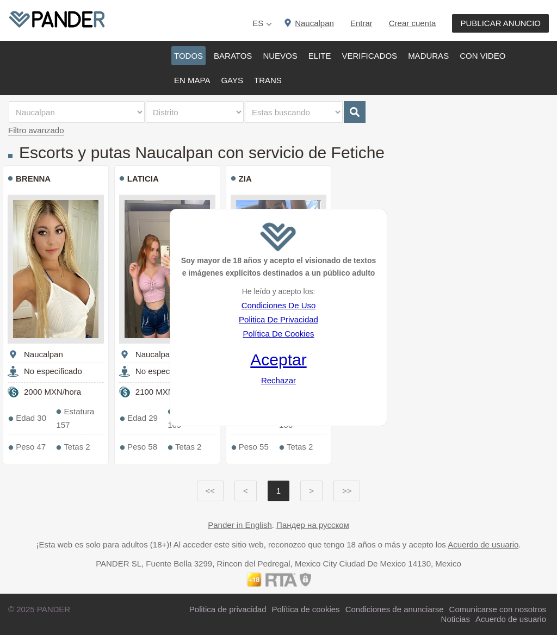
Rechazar (278, 380)
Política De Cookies (278, 333)
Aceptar (278, 360)
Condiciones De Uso (279, 305)
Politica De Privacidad (278, 319)
